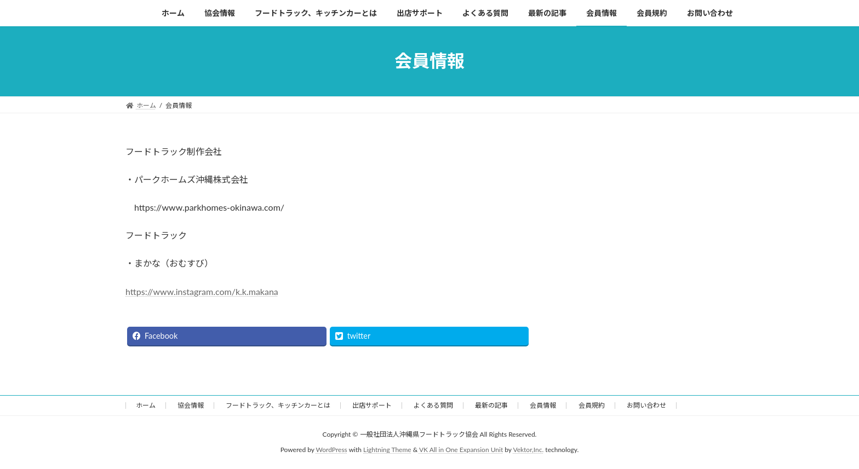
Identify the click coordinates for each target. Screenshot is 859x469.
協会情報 (190, 405)
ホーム (146, 405)
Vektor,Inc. (528, 450)
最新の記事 (491, 405)
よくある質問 (433, 405)
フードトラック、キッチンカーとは (278, 405)
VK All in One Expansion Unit (461, 450)
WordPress (331, 450)
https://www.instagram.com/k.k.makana (201, 291)
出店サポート (372, 405)
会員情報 (543, 405)
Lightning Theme (387, 450)
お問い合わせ (646, 405)
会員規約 (592, 405)
